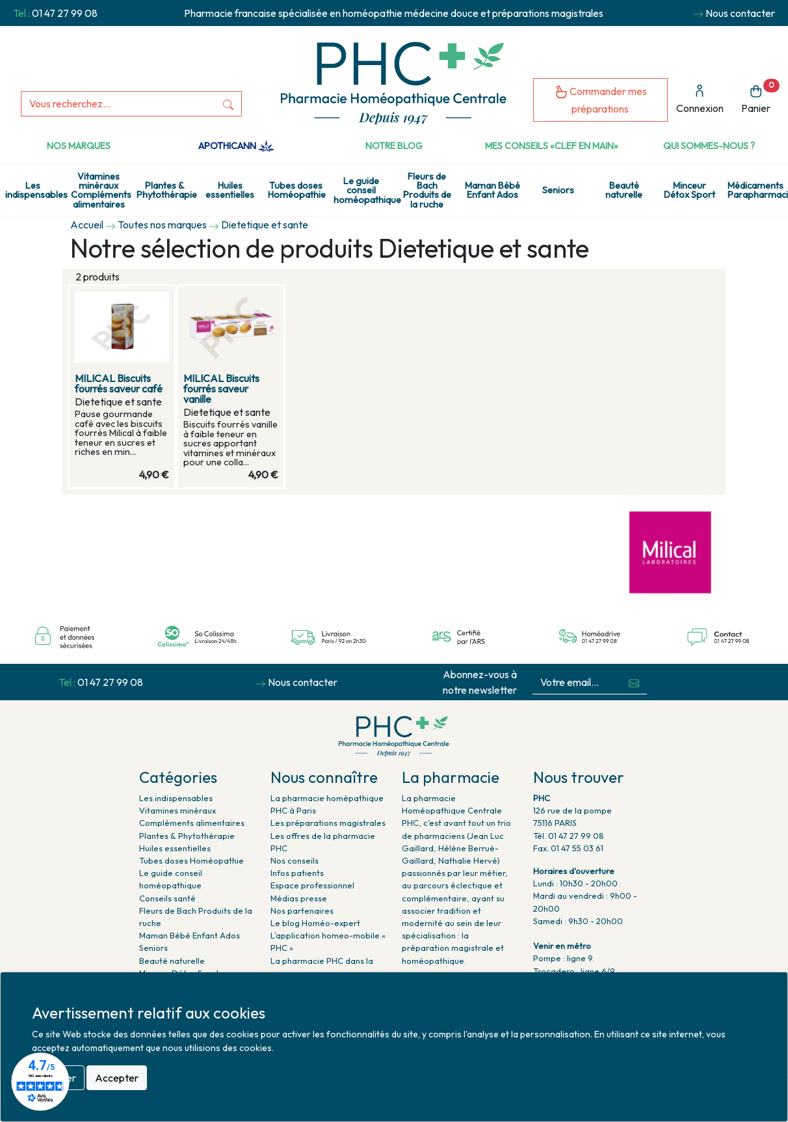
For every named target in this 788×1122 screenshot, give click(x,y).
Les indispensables (35, 190)
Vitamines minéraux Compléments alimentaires (101, 190)
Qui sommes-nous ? (709, 146)
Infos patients (297, 873)
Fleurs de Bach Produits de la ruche (427, 190)
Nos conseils (294, 860)
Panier (760, 97)
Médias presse (298, 898)
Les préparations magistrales (328, 822)
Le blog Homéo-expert (315, 923)
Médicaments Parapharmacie (758, 190)
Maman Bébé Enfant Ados (492, 190)
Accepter (116, 1077)
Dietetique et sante (264, 224)
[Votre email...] (577, 682)
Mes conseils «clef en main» (551, 146)
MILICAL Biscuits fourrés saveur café (119, 383)
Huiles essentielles (229, 190)
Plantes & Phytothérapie (167, 190)
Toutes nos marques (162, 224)
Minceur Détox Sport (689, 190)
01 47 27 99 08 (65, 13)
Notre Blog (394, 146)
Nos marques (79, 146)
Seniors (558, 190)
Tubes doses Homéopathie (297, 190)
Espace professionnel (312, 885)
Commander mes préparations (601, 100)
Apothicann (236, 146)
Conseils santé (167, 898)
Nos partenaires (302, 910)
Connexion (700, 99)
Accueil (86, 224)
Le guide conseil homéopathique (364, 190)
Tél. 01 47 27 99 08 (568, 835)
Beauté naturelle (623, 190)
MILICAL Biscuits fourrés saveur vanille (221, 388)
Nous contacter (740, 13)
